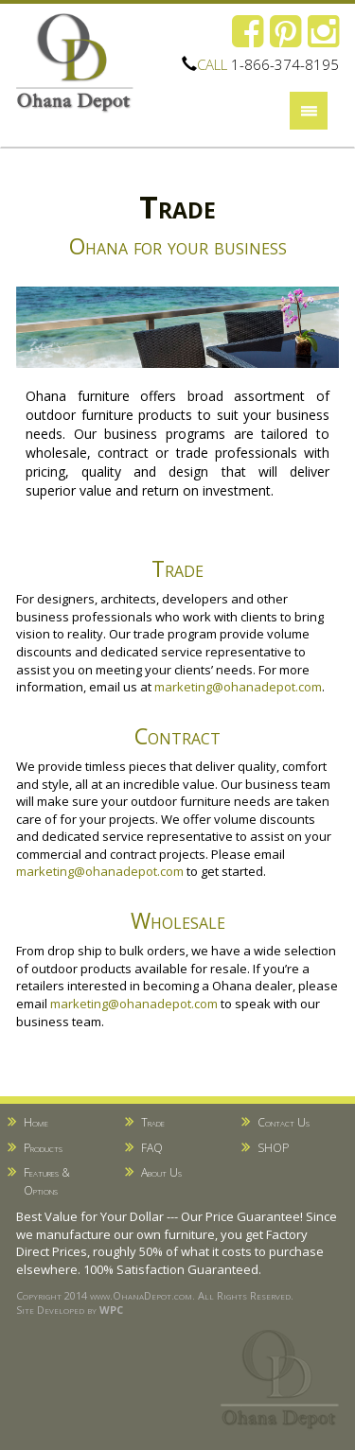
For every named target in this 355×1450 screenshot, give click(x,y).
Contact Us (283, 1122)
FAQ (152, 1148)
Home (36, 1122)
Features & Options (47, 1181)
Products (43, 1148)
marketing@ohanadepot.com (238, 686)
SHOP (273, 1148)
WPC (111, 1309)
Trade (153, 1122)
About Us (161, 1172)
